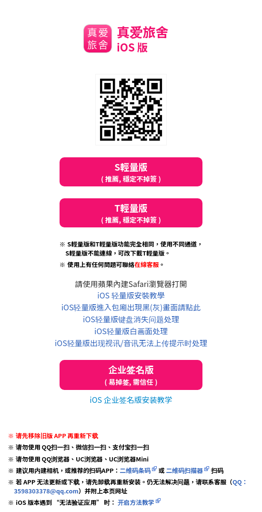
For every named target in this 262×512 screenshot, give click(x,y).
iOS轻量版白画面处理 (131, 331)
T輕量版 (131, 213)
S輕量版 (131, 172)
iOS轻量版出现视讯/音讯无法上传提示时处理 (131, 342)
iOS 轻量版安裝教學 (130, 295)
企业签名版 (131, 375)
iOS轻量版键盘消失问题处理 (131, 319)
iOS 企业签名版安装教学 (131, 399)
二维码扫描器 (184, 470)
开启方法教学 (135, 502)
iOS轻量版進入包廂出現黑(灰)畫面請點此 (131, 307)
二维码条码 (135, 470)
